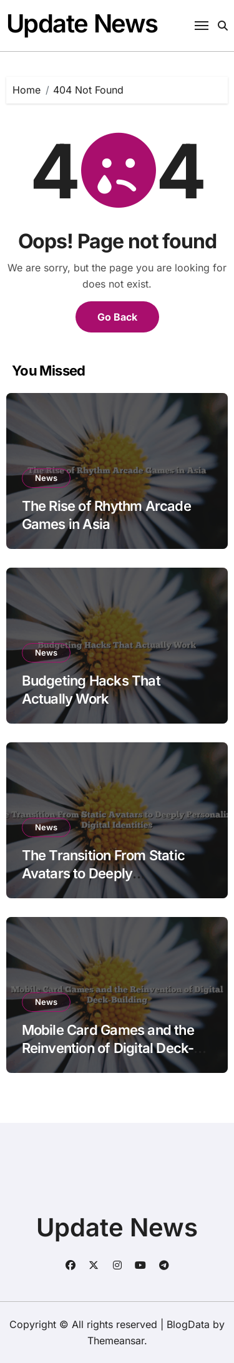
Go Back (117, 317)
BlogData (188, 1324)
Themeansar (115, 1340)
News (46, 478)
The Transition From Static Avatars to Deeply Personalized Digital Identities (113, 873)
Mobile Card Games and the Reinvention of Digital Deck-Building (108, 1048)
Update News (82, 23)
